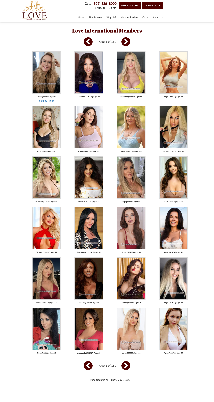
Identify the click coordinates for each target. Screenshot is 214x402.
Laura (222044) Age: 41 (46, 97)
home (81, 17)
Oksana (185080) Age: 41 (46, 252)
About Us (158, 17)
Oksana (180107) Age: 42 (173, 151)
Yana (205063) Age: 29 (131, 353)
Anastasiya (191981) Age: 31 (89, 252)
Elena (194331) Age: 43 (46, 353)
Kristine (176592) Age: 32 (88, 151)
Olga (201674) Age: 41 (173, 252)
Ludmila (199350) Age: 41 (89, 202)
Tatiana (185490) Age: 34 (88, 303)
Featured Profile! (46, 100)
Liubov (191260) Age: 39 (131, 303)
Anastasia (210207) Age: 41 (88, 353)
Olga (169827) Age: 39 (173, 97)
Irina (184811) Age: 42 (46, 151)
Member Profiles (129, 17)
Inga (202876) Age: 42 (131, 202)
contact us (152, 5)
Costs (145, 17)
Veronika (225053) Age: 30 (47, 202)
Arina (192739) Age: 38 (173, 353)
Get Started (129, 5)
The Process (95, 17)
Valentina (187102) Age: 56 (131, 97)
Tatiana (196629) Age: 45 (131, 151)
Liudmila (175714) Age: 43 (89, 97)
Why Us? (111, 17)
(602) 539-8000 (104, 3)
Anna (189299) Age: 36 (131, 252)
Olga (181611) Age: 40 (173, 303)
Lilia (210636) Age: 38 (174, 202)
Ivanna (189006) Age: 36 (46, 303)
